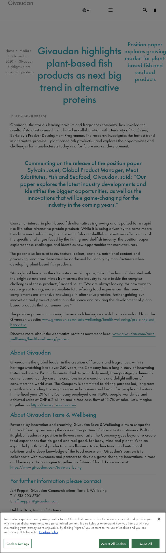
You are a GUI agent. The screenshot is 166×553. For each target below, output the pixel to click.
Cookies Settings (17, 543)
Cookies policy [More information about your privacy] (48, 531)
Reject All (145, 543)
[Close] (159, 519)
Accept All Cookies (113, 543)
